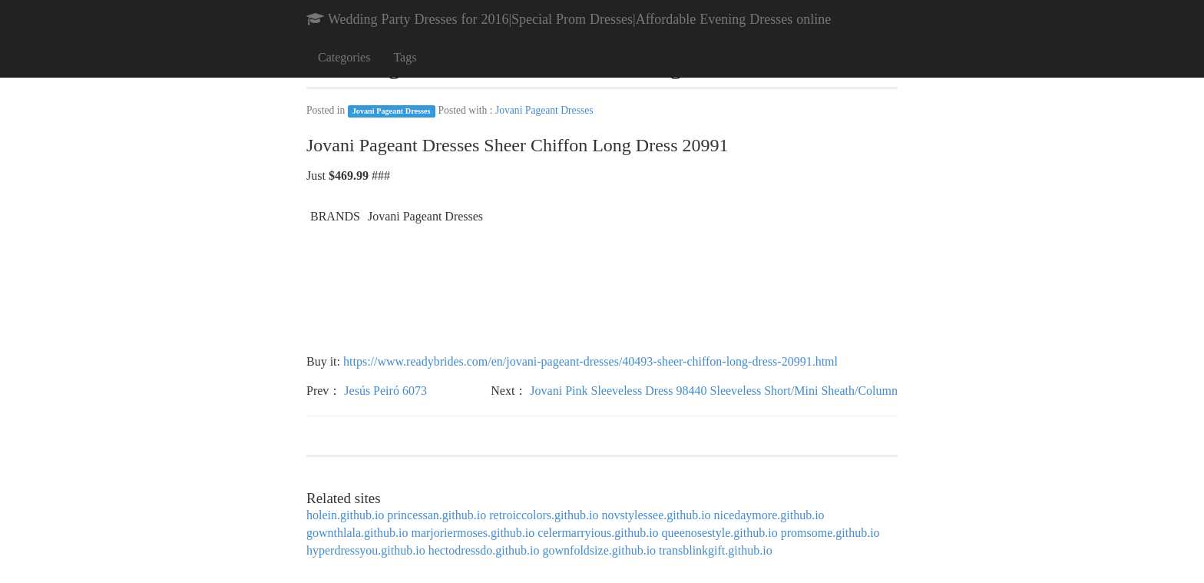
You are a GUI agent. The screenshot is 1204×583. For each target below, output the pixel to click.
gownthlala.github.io (357, 532)
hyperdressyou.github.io (365, 550)
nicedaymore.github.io (769, 515)
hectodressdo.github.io (484, 550)
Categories (344, 57)
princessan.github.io (436, 515)
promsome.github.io (830, 532)
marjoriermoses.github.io (472, 532)
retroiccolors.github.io (543, 515)
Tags (404, 57)
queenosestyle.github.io (720, 532)
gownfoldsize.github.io (600, 550)
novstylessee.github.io (655, 515)
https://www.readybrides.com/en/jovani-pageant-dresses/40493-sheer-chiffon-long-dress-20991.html (590, 361)
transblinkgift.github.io (715, 550)
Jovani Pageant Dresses (391, 111)
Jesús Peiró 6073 (385, 390)
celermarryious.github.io (598, 532)
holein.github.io (345, 515)
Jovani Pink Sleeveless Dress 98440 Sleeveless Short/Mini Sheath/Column (714, 390)
